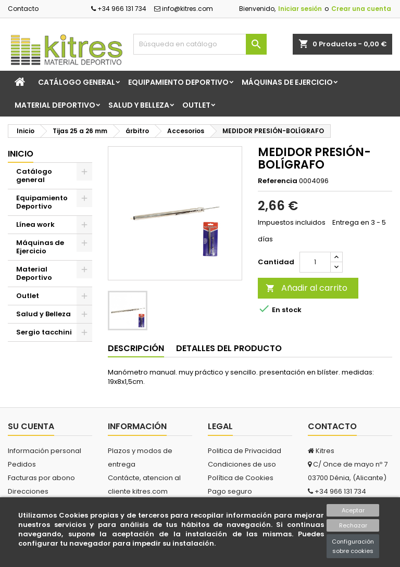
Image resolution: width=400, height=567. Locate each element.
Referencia (277, 181)
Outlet (196, 105)
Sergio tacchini (44, 332)
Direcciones (28, 491)
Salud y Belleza (138, 105)
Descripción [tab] (136, 348)
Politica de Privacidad (244, 451)
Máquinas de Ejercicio (287, 82)
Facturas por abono (41, 478)
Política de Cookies (240, 478)
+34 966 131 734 (118, 8)
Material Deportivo (55, 105)
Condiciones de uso (242, 464)
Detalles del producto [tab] (229, 348)
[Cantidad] (315, 262)
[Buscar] (200, 44)
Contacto (23, 8)
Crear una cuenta (361, 8)
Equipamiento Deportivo (178, 82)
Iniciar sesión (300, 8)
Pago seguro (230, 491)
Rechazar (353, 525)
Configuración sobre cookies (353, 546)
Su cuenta (31, 426)
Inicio (20, 154)
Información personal (44, 451)
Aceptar (353, 510)
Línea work (35, 224)
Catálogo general (76, 82)
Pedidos (22, 464)
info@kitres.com (183, 8)
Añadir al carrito (306, 288)
